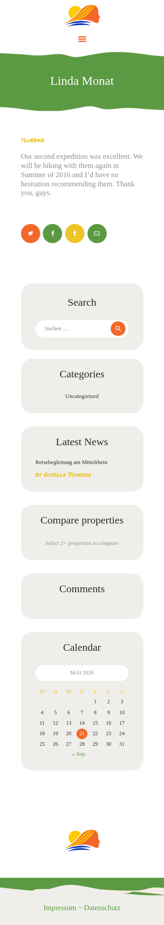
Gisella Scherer (67, 474)
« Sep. (79, 753)
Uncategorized (82, 396)
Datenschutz (102, 908)
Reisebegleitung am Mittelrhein (71, 462)
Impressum (59, 908)
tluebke (32, 139)
